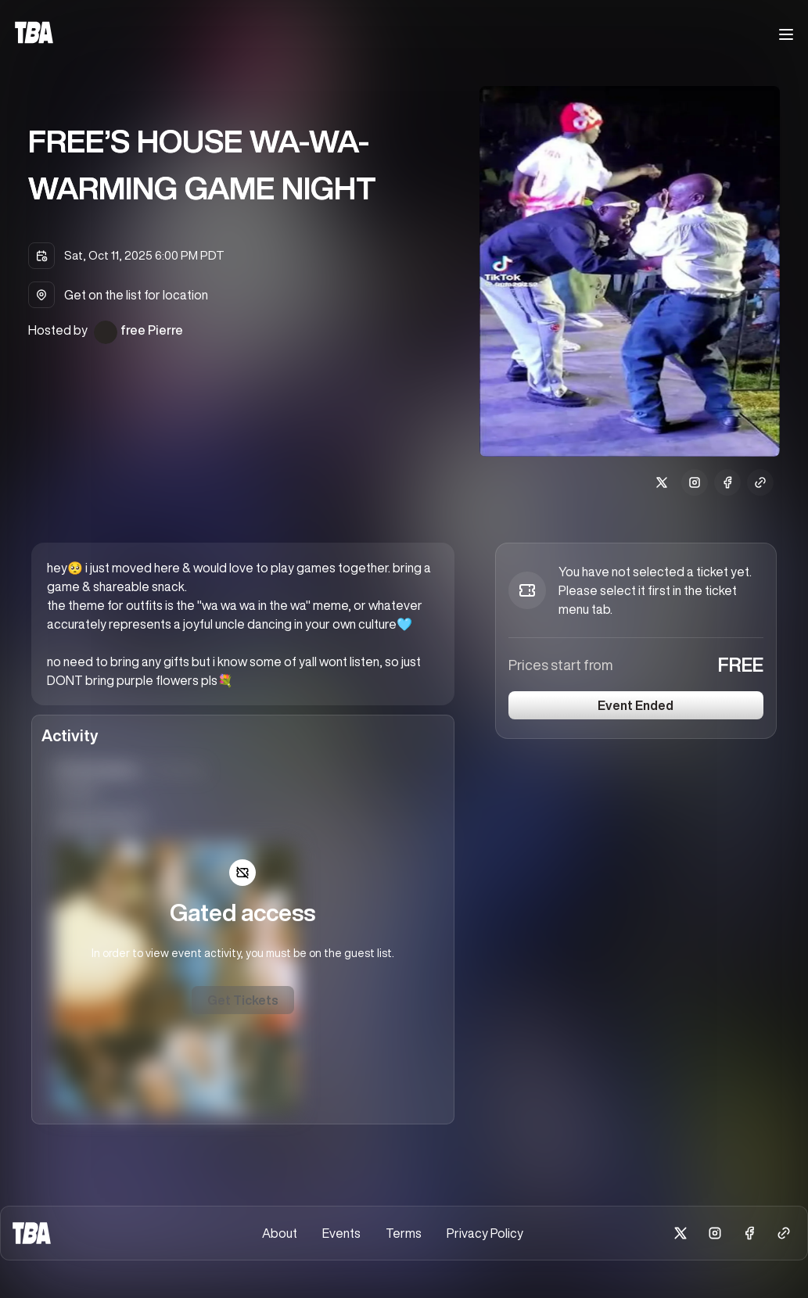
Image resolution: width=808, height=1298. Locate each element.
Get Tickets (242, 1000)
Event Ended (635, 705)
